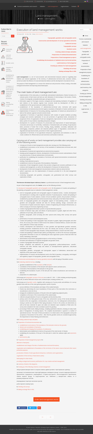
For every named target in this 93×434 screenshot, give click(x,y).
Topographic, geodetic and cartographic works (62, 38)
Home (85, 35)
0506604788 (39, 1)
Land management (53, 6)
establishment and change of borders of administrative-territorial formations (38, 345)
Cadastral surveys (70, 43)
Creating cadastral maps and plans (65, 52)
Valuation (42, 6)
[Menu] (78, 6)
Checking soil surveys (69, 68)
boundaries (40, 265)
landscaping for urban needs (24, 358)
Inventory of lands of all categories (27, 364)
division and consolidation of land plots (30, 327)
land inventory (24, 337)
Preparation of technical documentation (64, 54)
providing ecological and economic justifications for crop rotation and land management (40, 361)
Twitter (32, 408)
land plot (49, 265)
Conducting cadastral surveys (27, 262)
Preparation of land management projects (63, 57)
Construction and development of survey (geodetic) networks (57, 40)
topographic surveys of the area (35, 277)
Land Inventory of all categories (66, 63)
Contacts (74, 6)
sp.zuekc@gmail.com (51, 1)
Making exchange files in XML (67, 71)
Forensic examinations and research (27, 6)
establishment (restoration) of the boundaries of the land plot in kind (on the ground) (43, 325)
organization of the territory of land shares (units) (30, 355)
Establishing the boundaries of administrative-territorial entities (56, 60)
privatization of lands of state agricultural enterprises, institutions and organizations (40, 353)
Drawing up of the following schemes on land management (34, 367)
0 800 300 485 (29, 1)
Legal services (65, 6)
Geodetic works (71, 49)
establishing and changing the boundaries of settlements (35, 329)
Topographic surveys (70, 46)
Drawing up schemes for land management (63, 65)
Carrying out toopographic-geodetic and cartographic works (34, 188)
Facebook (22, 408)
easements (73, 333)
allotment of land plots (23, 342)
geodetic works (32, 282)
